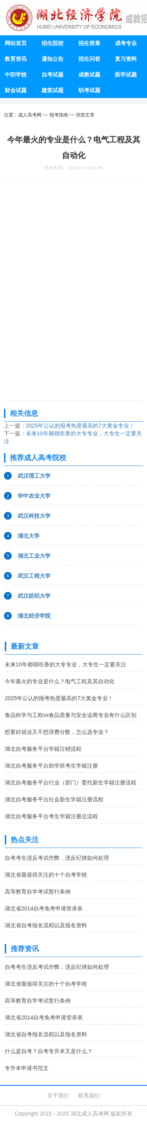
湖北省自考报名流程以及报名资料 (46, 925)
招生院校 (53, 43)
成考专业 (126, 43)
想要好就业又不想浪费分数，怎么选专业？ (57, 732)
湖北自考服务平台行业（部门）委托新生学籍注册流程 (70, 782)
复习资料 (126, 59)
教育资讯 (16, 59)
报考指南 (58, 115)
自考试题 (53, 74)
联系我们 (89, 1095)
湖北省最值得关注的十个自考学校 (46, 875)
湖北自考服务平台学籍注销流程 (43, 749)
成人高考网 (30, 115)
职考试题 (89, 90)
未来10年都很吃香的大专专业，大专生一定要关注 (65, 664)
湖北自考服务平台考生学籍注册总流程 (51, 816)
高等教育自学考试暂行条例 (38, 891)
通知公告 (53, 59)
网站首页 (16, 43)
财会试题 (16, 90)
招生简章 (89, 43)
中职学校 (16, 74)
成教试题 (89, 74)
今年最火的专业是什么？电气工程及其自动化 (59, 681)
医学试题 (126, 74)
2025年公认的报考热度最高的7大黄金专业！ (80, 425)
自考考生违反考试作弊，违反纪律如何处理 (57, 858)
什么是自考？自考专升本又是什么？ (49, 1051)
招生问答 (89, 59)
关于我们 (58, 1095)
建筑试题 (53, 90)
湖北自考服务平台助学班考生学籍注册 (51, 765)
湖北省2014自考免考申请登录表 (44, 908)
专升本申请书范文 (27, 1068)
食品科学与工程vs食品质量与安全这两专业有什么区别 (70, 715)
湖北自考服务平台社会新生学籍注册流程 (54, 799)
